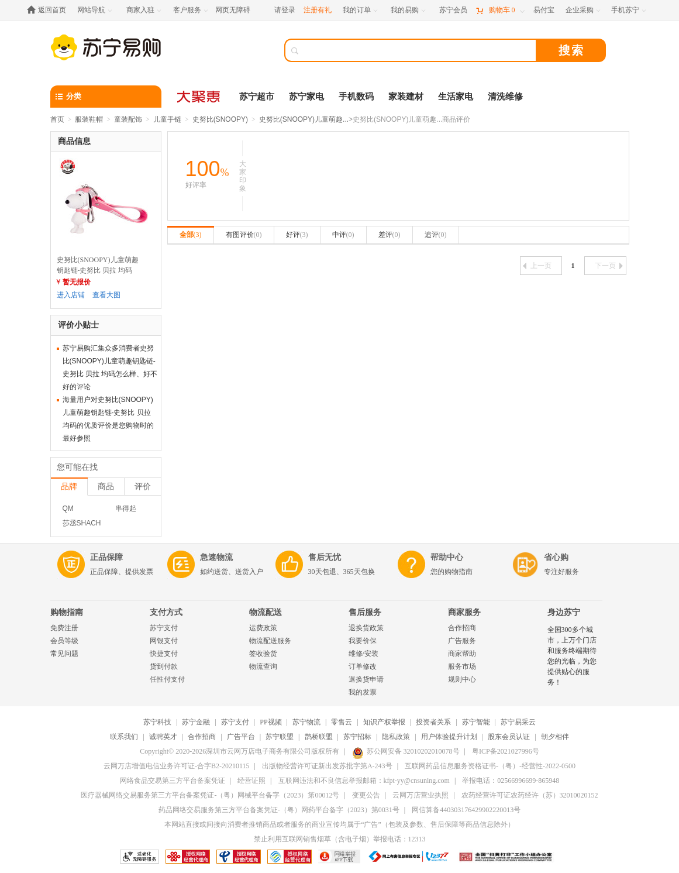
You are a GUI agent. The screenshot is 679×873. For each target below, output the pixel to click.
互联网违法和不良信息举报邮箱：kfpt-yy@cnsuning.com (364, 780)
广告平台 (241, 737)
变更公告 (366, 795)
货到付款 (164, 666)
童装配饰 (128, 119)
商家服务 (464, 612)
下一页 (609, 266)
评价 (143, 486)
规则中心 (462, 679)
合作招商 (462, 628)
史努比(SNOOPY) (220, 119)
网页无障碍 (232, 10)
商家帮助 (462, 653)
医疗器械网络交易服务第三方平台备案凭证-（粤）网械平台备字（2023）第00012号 (210, 795)
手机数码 (356, 96)
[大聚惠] (199, 96)
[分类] (105, 96)
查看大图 (106, 295)
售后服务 (365, 612)
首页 (57, 119)
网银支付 (164, 641)
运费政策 (263, 628)
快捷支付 (164, 653)
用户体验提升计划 (449, 737)
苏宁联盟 (280, 737)
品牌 (69, 486)
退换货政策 (366, 628)
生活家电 (455, 96)
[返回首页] (49, 10)
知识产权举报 (384, 722)
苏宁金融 (196, 722)
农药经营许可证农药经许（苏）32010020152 (529, 795)
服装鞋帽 (89, 119)
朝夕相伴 (555, 737)
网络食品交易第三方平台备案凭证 (172, 780)
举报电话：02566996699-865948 (510, 780)
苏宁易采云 (518, 722)
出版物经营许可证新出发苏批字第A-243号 (327, 766)
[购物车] (500, 10)
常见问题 (64, 653)
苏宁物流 (306, 722)
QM (68, 508)
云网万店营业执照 (420, 795)
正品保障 (106, 557)
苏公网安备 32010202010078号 (406, 751)
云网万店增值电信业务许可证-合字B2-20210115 (177, 766)
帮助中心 (446, 557)
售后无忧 (324, 557)
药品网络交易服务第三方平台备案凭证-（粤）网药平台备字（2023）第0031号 (278, 810)
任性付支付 (167, 679)
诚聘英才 (163, 737)
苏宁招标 (357, 737)
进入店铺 (71, 295)
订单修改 (363, 666)
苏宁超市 (256, 96)
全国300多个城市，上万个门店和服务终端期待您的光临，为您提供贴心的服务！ (572, 655)
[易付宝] (544, 10)
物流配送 (265, 612)
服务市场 (462, 666)
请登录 (284, 10)
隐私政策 (396, 737)
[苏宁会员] (453, 10)
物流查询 (263, 666)
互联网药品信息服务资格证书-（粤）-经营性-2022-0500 (490, 766)
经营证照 (251, 780)
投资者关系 (433, 722)
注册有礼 (318, 10)
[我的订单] (361, 10)
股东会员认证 (509, 737)
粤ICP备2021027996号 (505, 751)
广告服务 (462, 641)
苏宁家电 (306, 96)
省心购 (556, 557)
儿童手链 (167, 119)
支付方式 (166, 612)
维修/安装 (363, 653)
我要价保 (363, 641)
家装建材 (405, 96)
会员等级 (64, 641)
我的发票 (363, 692)
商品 (106, 486)
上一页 (537, 266)
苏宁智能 (476, 722)
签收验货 (263, 653)
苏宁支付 (164, 628)
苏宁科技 (157, 722)
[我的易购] (409, 10)
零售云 (341, 722)
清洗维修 (505, 96)
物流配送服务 (270, 641)
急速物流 (216, 557)
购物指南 (66, 612)
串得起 (125, 508)
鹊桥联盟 (319, 737)
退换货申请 (366, 679)
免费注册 (64, 628)
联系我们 (124, 737)
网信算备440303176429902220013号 (466, 810)
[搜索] (419, 50)
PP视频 (270, 722)
